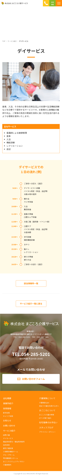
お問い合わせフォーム (33, 378)
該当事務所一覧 (31, 283)
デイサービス (23, 41)
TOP (3, 41)
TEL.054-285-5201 (31, 354)
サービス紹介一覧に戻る (31, 303)
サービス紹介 (12, 41)
